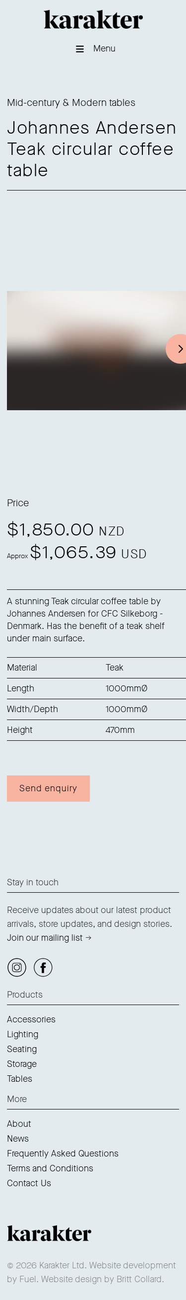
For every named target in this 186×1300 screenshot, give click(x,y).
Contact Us (29, 1183)
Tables (19, 1079)
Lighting (22, 1034)
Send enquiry (48, 788)
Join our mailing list (45, 938)
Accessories (31, 1019)
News (18, 1139)
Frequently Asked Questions (63, 1153)
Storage (22, 1064)
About (19, 1124)
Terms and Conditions (50, 1168)
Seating (22, 1049)
